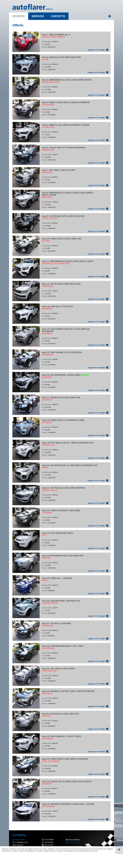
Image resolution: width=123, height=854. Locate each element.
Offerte (18, 16)
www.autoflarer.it (74, 840)
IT (112, 16)
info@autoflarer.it (74, 842)
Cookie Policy (48, 851)
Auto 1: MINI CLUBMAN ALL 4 (56, 36)
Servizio (38, 16)
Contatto (58, 16)
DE (109, 16)
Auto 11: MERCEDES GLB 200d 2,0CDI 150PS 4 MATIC (68, 262)
